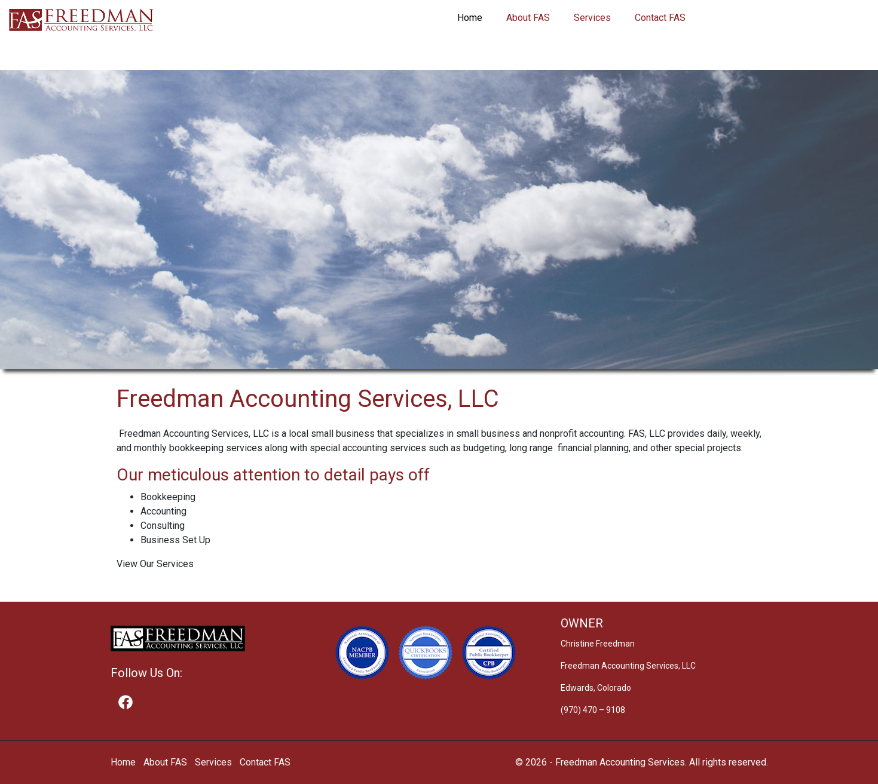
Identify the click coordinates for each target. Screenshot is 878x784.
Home (469, 17)
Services (592, 17)
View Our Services (155, 563)
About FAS (528, 17)
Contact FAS (660, 17)
